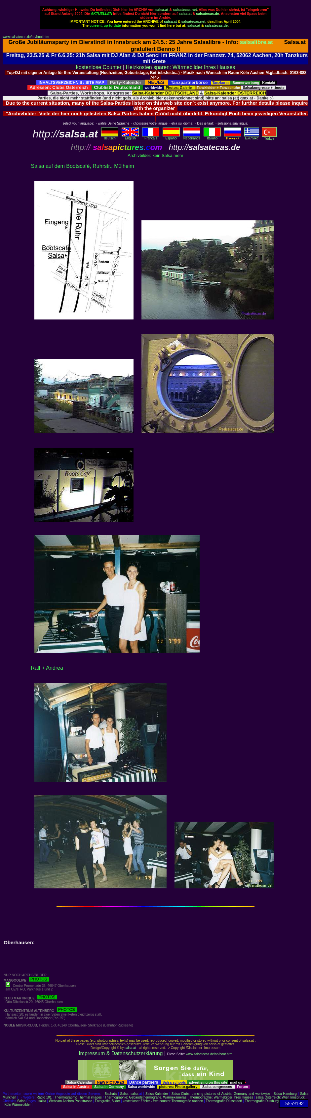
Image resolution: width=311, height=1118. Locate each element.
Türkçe (269, 137)
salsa (134, 1094)
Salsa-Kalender (156, 1094)
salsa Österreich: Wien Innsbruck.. (281, 1097)
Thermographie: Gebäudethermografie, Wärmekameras (145, 1097)
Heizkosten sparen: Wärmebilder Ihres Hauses (180, 67)
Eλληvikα (251, 136)
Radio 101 (44, 1097)
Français (150, 136)
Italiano (212, 136)
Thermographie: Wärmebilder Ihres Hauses (221, 1097)
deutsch (109, 136)
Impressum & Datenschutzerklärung (121, 1053)
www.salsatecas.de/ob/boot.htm (26, 37)
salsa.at (161, 10)
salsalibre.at (256, 42)
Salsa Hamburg (285, 1094)
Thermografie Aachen (187, 1101)
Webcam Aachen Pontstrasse (70, 1101)
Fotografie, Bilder (107, 1101)
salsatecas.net (185, 10)
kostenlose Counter (99, 67)
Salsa (124, 1094)
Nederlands (191, 136)
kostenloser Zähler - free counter (147, 1101)
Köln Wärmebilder (17, 1104)
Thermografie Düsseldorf (224, 1101)
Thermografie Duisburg (262, 1101)
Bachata (110, 1094)
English (130, 136)
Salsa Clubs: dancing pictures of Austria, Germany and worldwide (221, 1094)
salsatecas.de (207, 14)
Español (171, 136)
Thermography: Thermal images (78, 1097)
